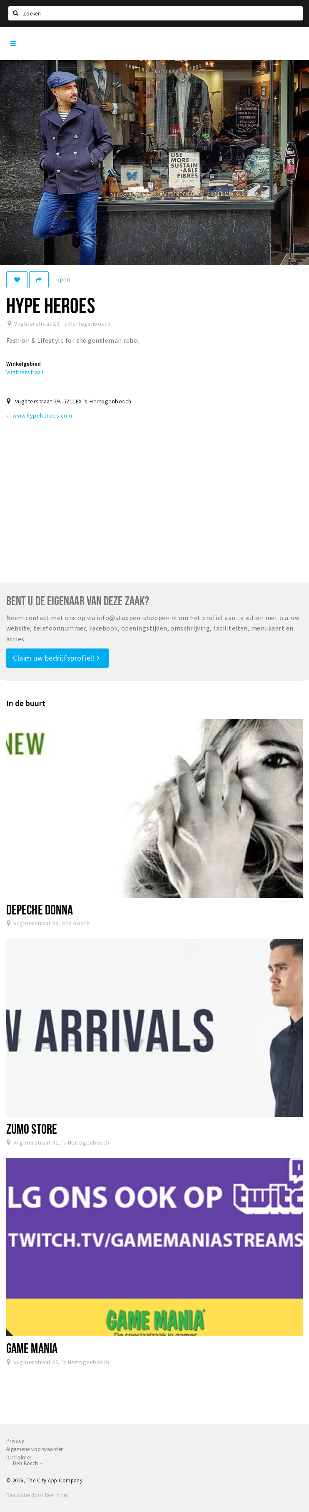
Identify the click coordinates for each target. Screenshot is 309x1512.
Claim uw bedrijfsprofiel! (56, 658)
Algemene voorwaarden (35, 1449)
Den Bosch (28, 1463)
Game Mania (31, 1348)
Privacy (15, 1440)
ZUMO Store (31, 1129)
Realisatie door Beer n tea (37, 1495)
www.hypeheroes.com (42, 415)
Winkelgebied (23, 363)
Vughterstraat (24, 372)
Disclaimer (19, 1457)
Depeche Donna (39, 909)
